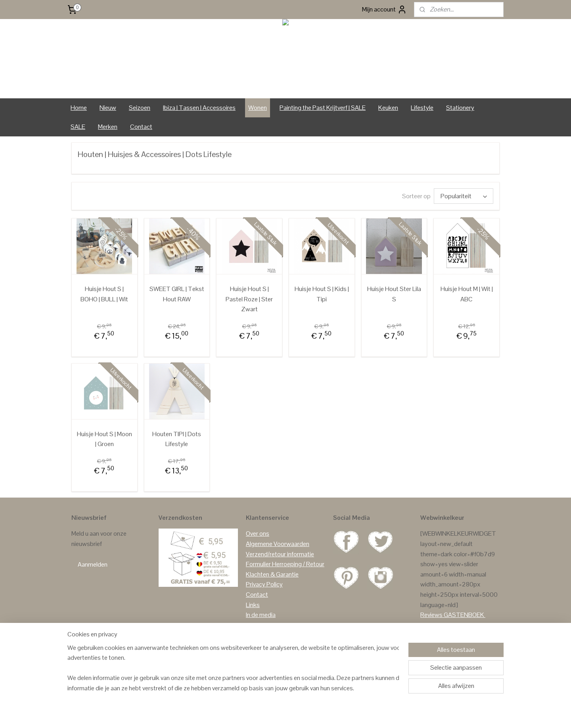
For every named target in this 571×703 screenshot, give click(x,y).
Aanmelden (92, 564)
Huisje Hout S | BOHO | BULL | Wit (104, 294)
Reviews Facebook (445, 635)
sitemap (267, 688)
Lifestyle (422, 107)
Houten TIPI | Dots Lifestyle (176, 439)
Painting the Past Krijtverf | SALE (323, 107)
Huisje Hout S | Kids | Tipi (322, 294)
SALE (78, 127)
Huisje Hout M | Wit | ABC (467, 294)
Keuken (388, 107)
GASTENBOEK (464, 615)
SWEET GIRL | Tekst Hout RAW (176, 294)
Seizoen (139, 107)
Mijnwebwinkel (363, 688)
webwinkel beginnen (305, 688)
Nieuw (108, 107)
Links (253, 605)
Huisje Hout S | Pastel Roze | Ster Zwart (249, 299)
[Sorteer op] (463, 196)
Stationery (460, 107)
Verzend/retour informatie (280, 554)
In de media (261, 615)
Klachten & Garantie (272, 574)
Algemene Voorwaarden (277, 544)
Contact (141, 127)
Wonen (257, 107)
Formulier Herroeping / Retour (285, 564)
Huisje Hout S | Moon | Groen (104, 439)
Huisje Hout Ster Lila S (394, 294)
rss (280, 688)
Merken (107, 127)
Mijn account (384, 9)
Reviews (431, 615)
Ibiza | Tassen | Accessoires (199, 107)
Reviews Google (441, 625)
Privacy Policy (264, 584)
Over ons (257, 533)
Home (79, 107)
